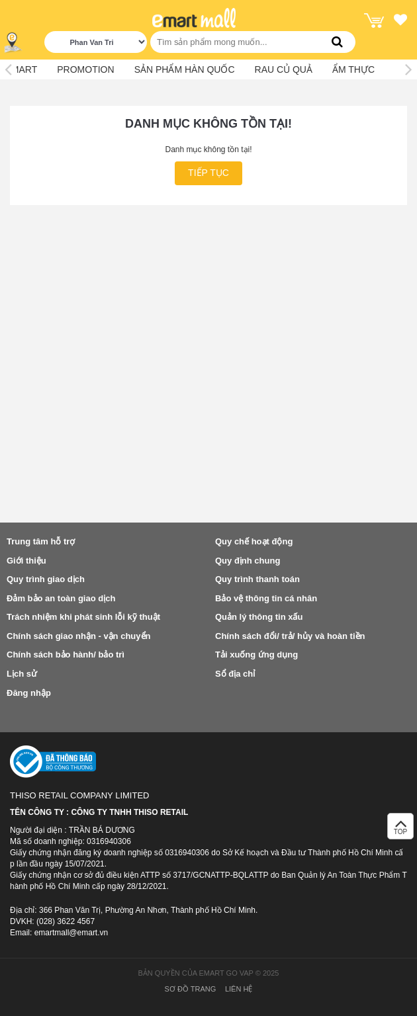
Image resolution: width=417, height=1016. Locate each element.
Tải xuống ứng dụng (256, 654)
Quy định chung (247, 561)
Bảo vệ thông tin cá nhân (266, 598)
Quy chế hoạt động (254, 541)
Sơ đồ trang (190, 989)
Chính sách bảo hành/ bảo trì (65, 654)
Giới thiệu (26, 561)
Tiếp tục (208, 172)
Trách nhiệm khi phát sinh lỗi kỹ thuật (83, 617)
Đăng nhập (29, 693)
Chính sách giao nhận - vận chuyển (78, 636)
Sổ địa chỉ (235, 674)
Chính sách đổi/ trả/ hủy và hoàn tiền (290, 636)
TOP (400, 829)
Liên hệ (238, 989)
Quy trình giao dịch (46, 579)
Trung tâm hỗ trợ (41, 541)
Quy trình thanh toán (257, 579)
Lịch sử (22, 674)
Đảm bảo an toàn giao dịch (61, 598)
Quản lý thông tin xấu (258, 617)
